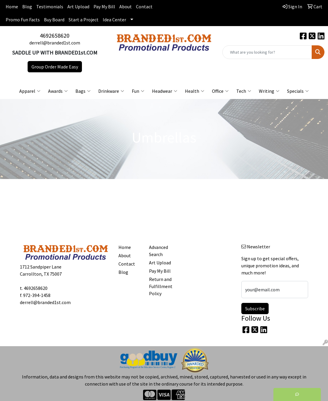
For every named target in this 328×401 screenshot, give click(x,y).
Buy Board (54, 20)
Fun (138, 91)
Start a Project (84, 20)
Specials (298, 91)
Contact (144, 6)
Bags (83, 91)
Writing (269, 91)
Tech (243, 91)
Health (194, 91)
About (125, 6)
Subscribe (255, 308)
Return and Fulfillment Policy (160, 286)
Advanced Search (158, 250)
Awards (58, 91)
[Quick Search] (267, 52)
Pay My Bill (104, 6)
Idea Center (114, 20)
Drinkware (111, 91)
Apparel (29, 91)
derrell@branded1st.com (54, 43)
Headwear (164, 91)
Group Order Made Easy (54, 67)
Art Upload (78, 6)
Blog (27, 6)
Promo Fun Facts (23, 20)
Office (220, 91)
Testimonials (49, 6)
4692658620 (54, 35)
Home (12, 6)
